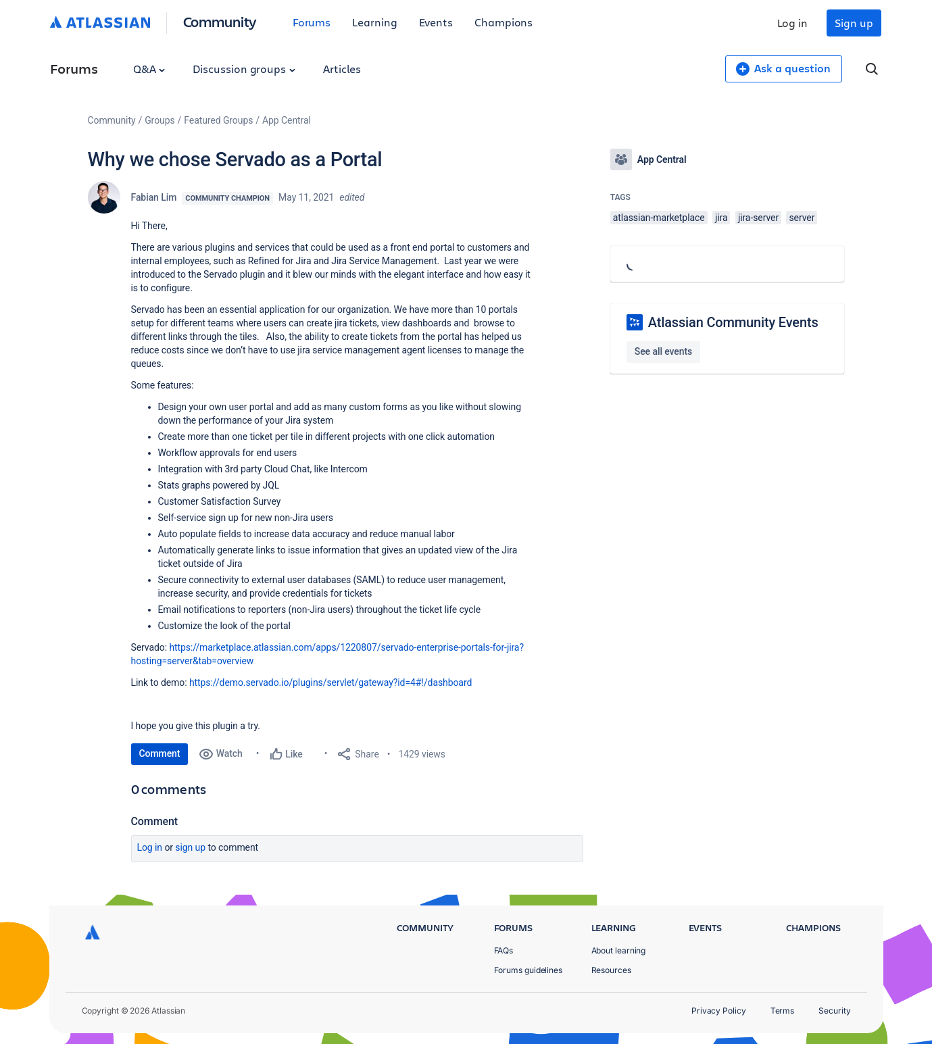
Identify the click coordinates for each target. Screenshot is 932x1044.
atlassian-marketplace (659, 217)
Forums (312, 22)
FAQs (504, 950)
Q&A (149, 68)
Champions (503, 22)
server (801, 217)
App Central (286, 120)
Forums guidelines (528, 970)
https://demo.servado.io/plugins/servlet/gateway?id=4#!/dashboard (331, 682)
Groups (159, 120)
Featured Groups (218, 120)
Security (834, 1010)
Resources (611, 970)
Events (436, 22)
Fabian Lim (154, 197)
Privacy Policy (718, 1010)
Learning (374, 22)
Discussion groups (244, 68)
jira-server (758, 217)
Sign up (854, 23)
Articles (342, 68)
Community (220, 21)
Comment (159, 753)
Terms (782, 1010)
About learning (618, 950)
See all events (663, 351)
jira (721, 217)
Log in (792, 23)
